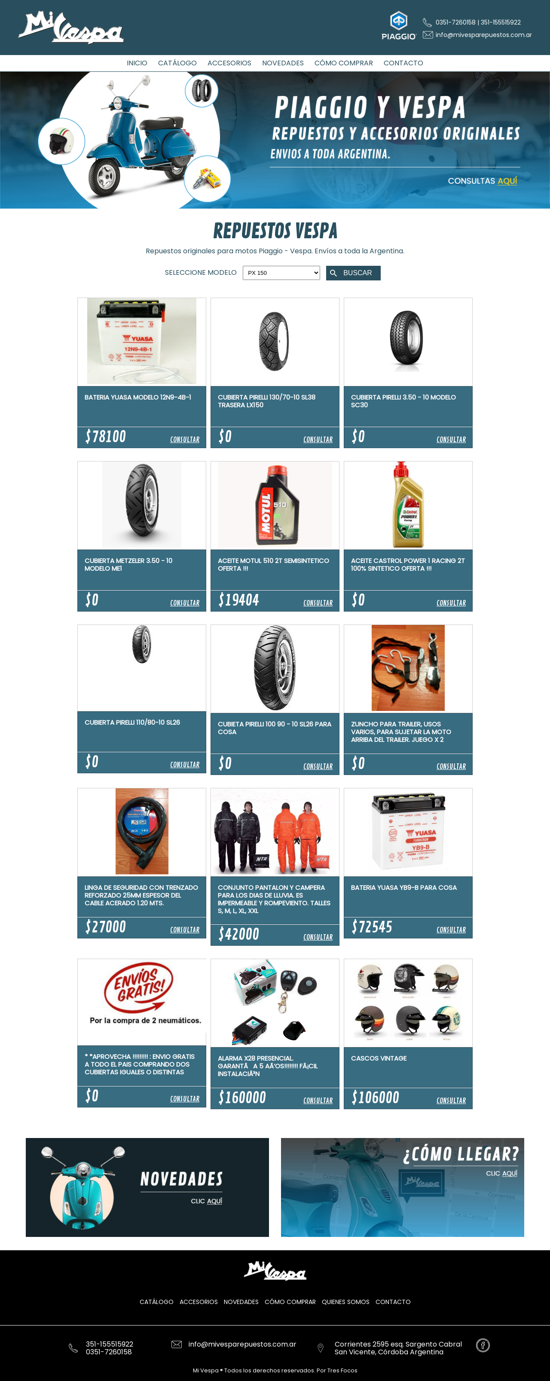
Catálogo (157, 1302)
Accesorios (199, 1302)
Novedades (241, 1302)
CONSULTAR (184, 440)
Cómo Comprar (290, 1302)
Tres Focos (342, 1370)
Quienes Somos (346, 1302)
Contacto (393, 1302)
